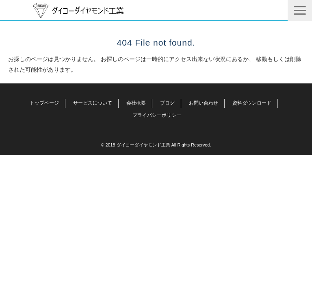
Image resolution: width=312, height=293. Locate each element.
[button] (300, 10)
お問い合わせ (203, 103)
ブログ (167, 103)
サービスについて (92, 103)
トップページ (44, 103)
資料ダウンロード (251, 103)
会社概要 (136, 103)
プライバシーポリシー (156, 115)
